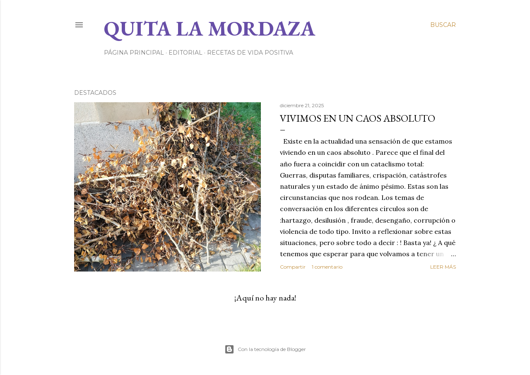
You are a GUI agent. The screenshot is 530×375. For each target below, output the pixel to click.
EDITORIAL (185, 52)
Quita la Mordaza (209, 28)
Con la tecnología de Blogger (265, 349)
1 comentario (327, 267)
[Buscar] (443, 25)
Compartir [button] (293, 267)
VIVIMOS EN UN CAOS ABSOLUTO (357, 118)
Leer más (443, 267)
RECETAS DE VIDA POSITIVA (250, 52)
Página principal (134, 52)
